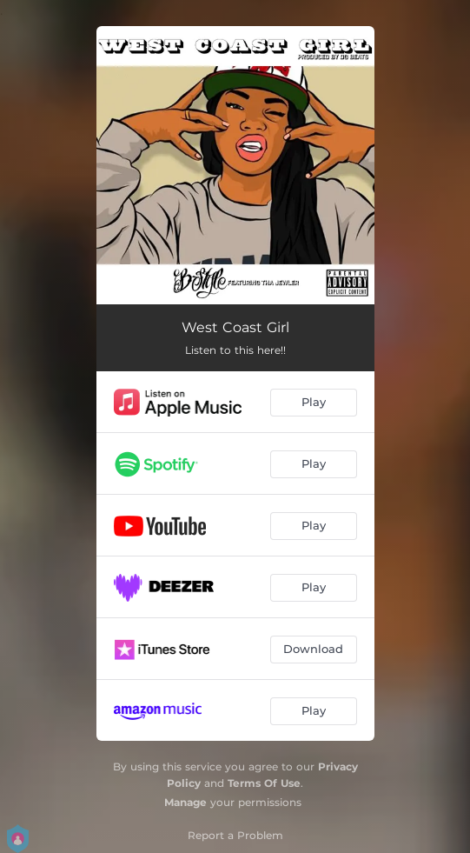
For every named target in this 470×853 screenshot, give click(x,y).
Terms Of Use (264, 783)
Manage (185, 802)
